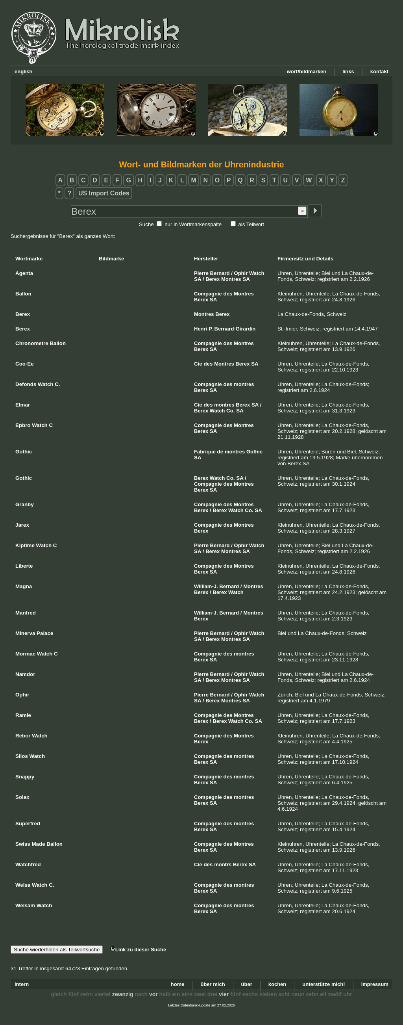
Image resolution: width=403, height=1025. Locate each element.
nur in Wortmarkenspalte (193, 224)
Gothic (254, 452)
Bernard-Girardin (235, 329)
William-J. (206, 586)
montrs (222, 864)
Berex (212, 279)
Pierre (201, 273)
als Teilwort (251, 224)
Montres (231, 279)
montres (244, 384)
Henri (200, 329)
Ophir (241, 273)
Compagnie (208, 294)
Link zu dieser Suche (138, 950)
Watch (256, 273)
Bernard (220, 273)
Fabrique (205, 452)
